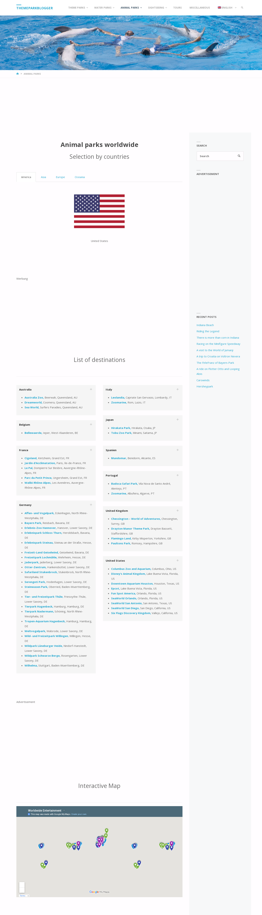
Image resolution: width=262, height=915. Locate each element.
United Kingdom (117, 510)
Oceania (80, 177)
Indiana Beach (205, 325)
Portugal (112, 475)
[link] (242, 7)
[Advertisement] (131, 105)
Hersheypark (204, 386)
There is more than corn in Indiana (217, 337)
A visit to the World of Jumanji (214, 350)
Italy (109, 389)
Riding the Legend (207, 331)
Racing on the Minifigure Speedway (218, 344)
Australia (25, 389)
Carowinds (203, 380)
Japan (110, 419)
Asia (43, 177)
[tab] (56, 389)
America (26, 177)
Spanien (111, 450)
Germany (25, 505)
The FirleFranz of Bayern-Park (215, 362)
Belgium (24, 424)
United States (115, 560)
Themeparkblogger (34, 8)
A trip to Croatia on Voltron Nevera (218, 356)
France (23, 450)
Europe (60, 177)
